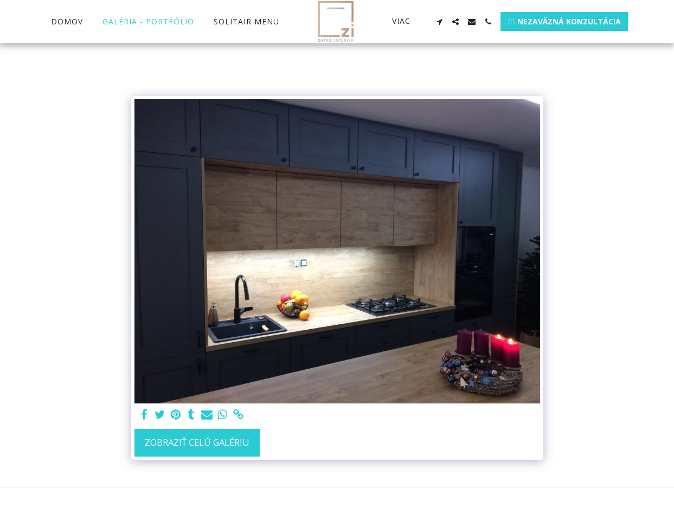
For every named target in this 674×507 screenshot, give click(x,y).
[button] (439, 21)
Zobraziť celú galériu (197, 442)
